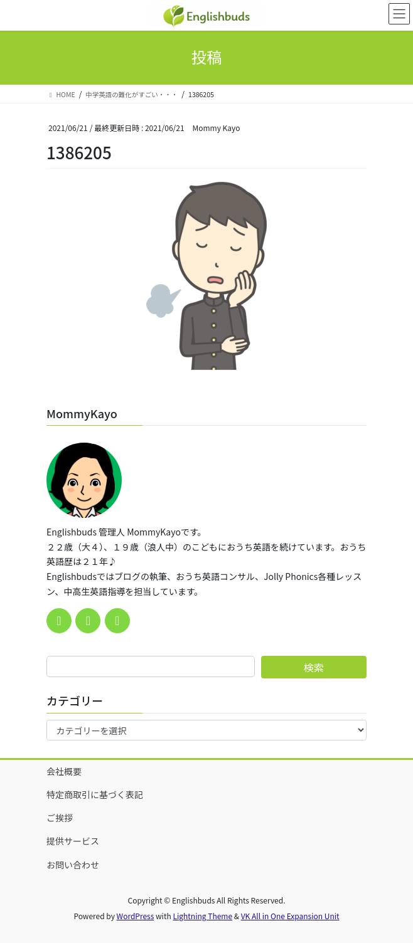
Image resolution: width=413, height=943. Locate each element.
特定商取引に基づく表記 (94, 794)
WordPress (135, 915)
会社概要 (64, 771)
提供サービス (72, 841)
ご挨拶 (59, 817)
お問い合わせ (72, 864)
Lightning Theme (202, 915)
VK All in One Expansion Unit (290, 915)
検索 (314, 667)
